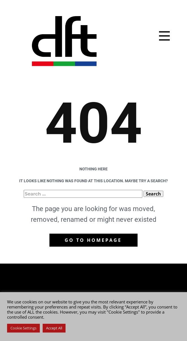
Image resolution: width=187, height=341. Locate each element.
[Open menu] (164, 35)
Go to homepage (93, 240)
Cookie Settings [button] (23, 328)
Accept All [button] (54, 328)
